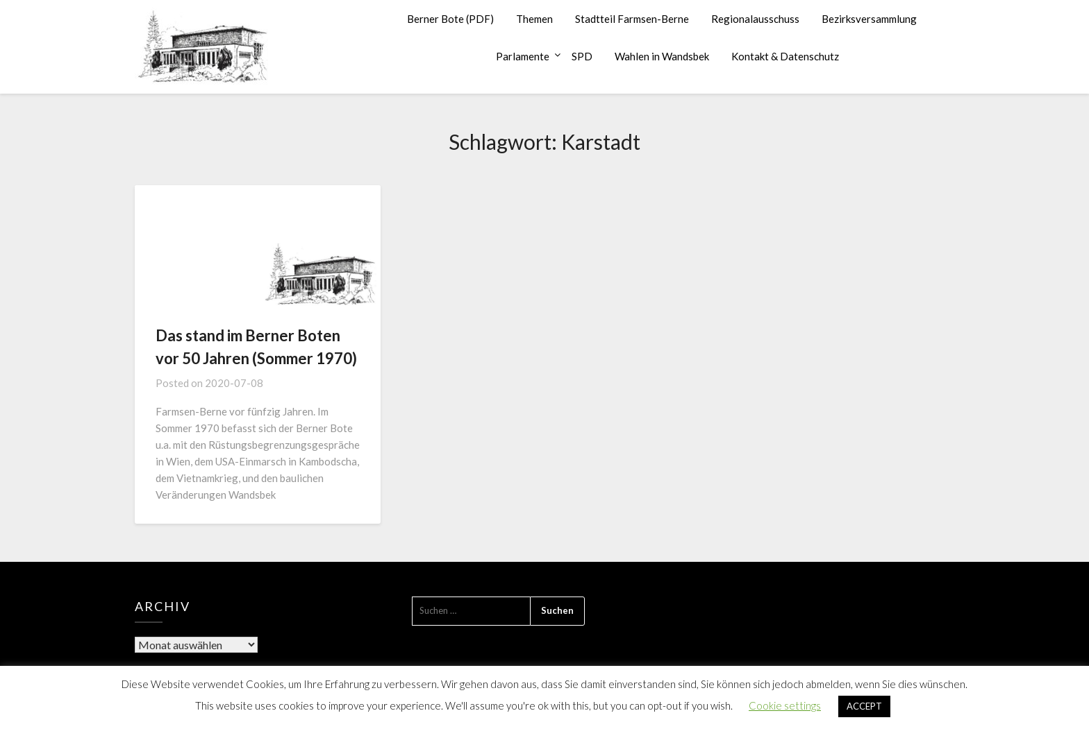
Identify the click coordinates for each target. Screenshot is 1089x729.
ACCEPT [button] (864, 706)
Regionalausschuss (755, 18)
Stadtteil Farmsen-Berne (632, 18)
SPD (582, 56)
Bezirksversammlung (869, 18)
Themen (534, 18)
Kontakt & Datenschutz (785, 56)
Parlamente (522, 56)
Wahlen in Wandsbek (662, 56)
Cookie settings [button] (785, 705)
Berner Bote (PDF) (450, 18)
